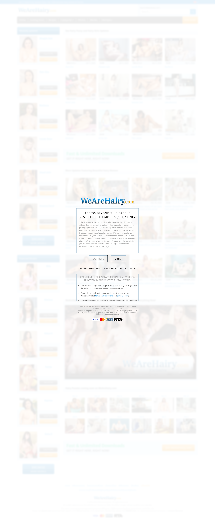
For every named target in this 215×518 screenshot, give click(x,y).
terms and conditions (104, 296)
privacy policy (122, 296)
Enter (118, 258)
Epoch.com (91, 311)
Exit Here (98, 258)
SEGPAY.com (112, 313)
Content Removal (112, 315)
